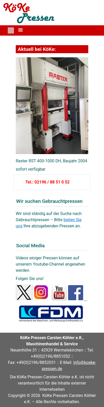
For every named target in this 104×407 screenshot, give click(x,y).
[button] (11, 30)
